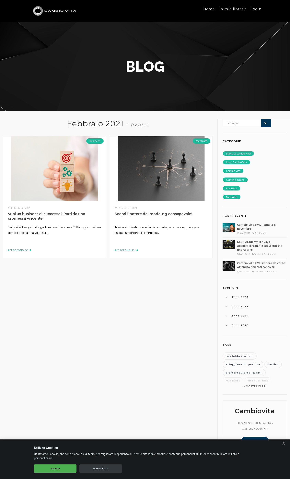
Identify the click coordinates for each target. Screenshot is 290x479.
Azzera (140, 124)
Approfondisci (20, 250)
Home (209, 10)
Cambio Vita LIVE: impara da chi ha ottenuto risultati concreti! (261, 265)
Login (256, 10)
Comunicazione (235, 179)
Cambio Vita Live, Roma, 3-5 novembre (256, 226)
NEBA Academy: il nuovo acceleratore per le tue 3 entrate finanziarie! (259, 246)
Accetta (55, 468)
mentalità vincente (239, 356)
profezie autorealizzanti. (244, 372)
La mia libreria (233, 10)
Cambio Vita (233, 171)
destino (273, 364)
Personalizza (100, 468)
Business (94, 141)
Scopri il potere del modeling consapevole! (153, 214)
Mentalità (201, 141)
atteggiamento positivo (243, 364)
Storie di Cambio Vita (238, 153)
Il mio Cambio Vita (236, 162)
